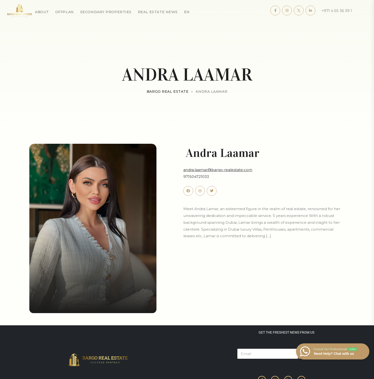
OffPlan (64, 12)
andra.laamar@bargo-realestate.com (217, 169)
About (42, 12)
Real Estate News (158, 12)
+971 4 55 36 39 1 (336, 10)
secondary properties (106, 12)
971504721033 (196, 176)
